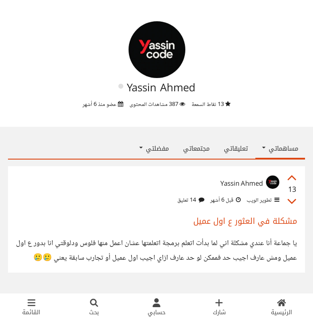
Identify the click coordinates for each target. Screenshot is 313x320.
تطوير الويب (262, 200)
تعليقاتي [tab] (236, 149)
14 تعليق (190, 200)
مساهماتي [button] (280, 149)
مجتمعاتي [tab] (196, 149)
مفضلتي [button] (154, 149)
